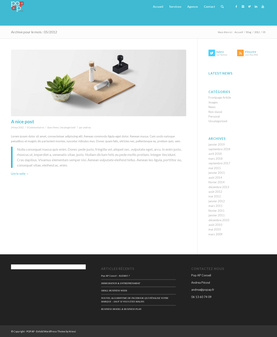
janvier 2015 (216, 172)
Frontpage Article (219, 97)
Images (213, 102)
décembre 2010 (218, 220)
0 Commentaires (35, 127)
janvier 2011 (216, 215)
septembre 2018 (219, 149)
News (56, 127)
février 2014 (216, 182)
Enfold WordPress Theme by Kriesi (56, 331)
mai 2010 (214, 229)
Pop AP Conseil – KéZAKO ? (115, 275)
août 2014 (215, 177)
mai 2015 (214, 168)
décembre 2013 (218, 187)
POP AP (30, 331)
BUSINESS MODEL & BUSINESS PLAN (121, 309)
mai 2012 (214, 196)
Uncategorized (67, 127)
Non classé (215, 112)
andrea (87, 127)
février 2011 (216, 210)
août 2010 (215, 225)
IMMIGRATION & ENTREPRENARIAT (120, 283)
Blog (248, 32)
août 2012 (215, 191)
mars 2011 (215, 206)
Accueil (238, 32)
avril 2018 (215, 153)
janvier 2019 (216, 144)
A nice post (22, 121)
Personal (214, 116)
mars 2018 (215, 158)
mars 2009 (215, 234)
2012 (257, 32)
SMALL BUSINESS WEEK (114, 290)
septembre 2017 (219, 163)
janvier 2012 (216, 201)
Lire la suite (20, 173)
